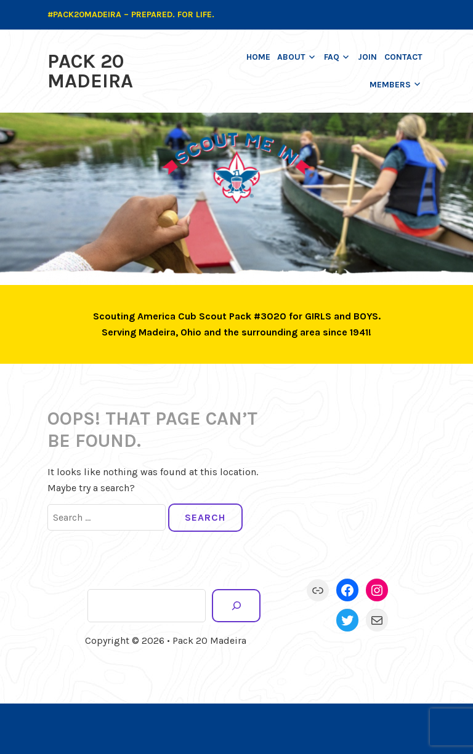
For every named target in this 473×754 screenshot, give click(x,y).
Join (367, 57)
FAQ (331, 57)
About (291, 57)
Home (258, 57)
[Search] (236, 605)
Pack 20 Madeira (90, 71)
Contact (403, 57)
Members (390, 84)
